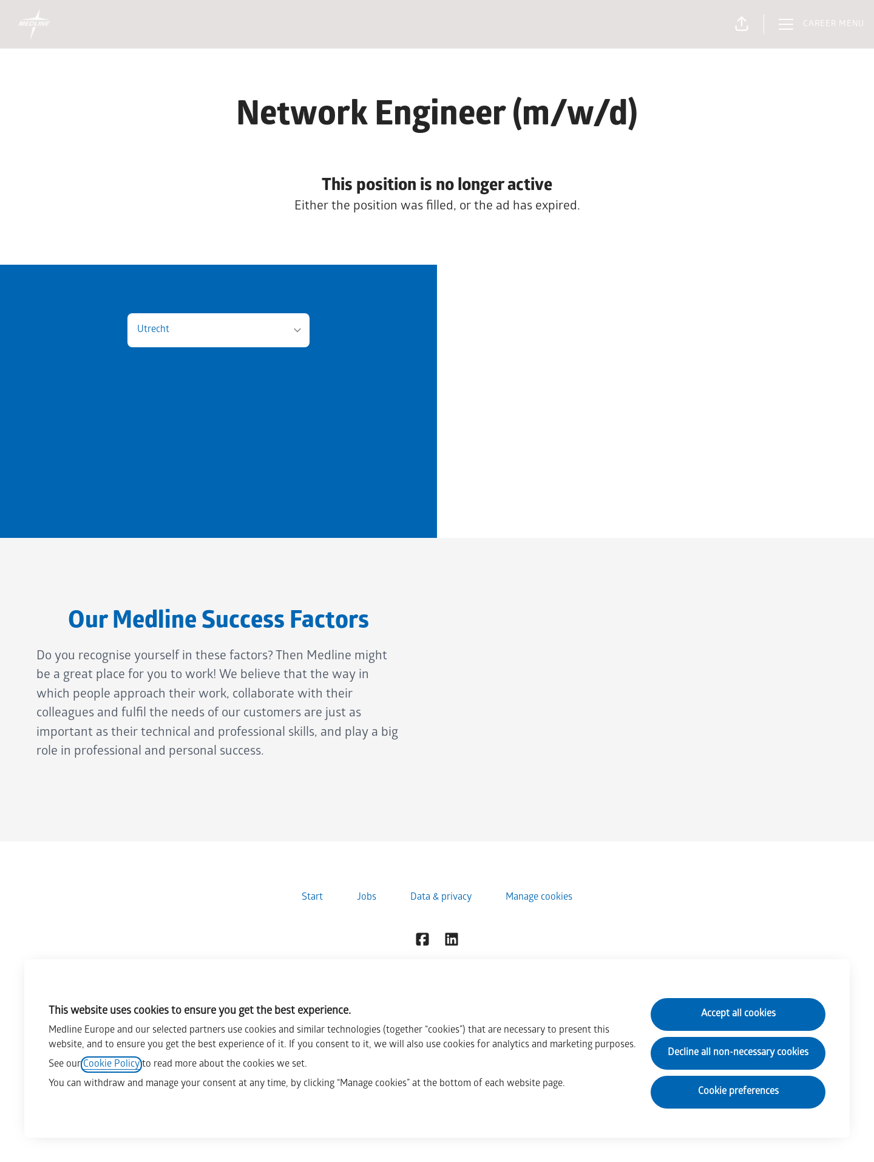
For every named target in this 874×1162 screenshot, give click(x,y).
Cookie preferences (738, 1092)
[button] (742, 24)
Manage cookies (539, 897)
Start (312, 897)
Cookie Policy (111, 1064)
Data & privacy (441, 897)
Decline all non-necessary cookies (738, 1053)
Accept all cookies (738, 1014)
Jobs (366, 897)
